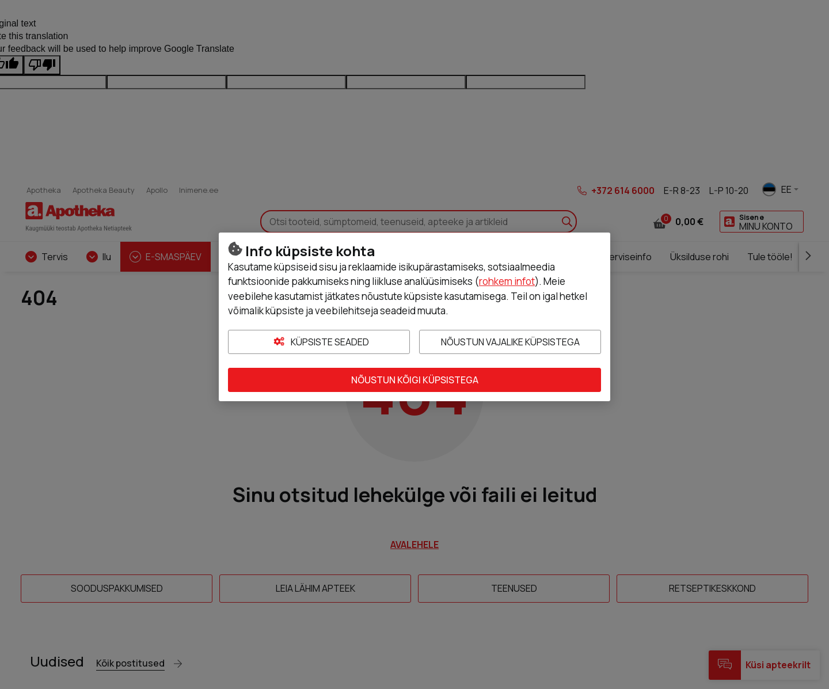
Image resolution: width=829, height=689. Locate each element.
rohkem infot (507, 281)
